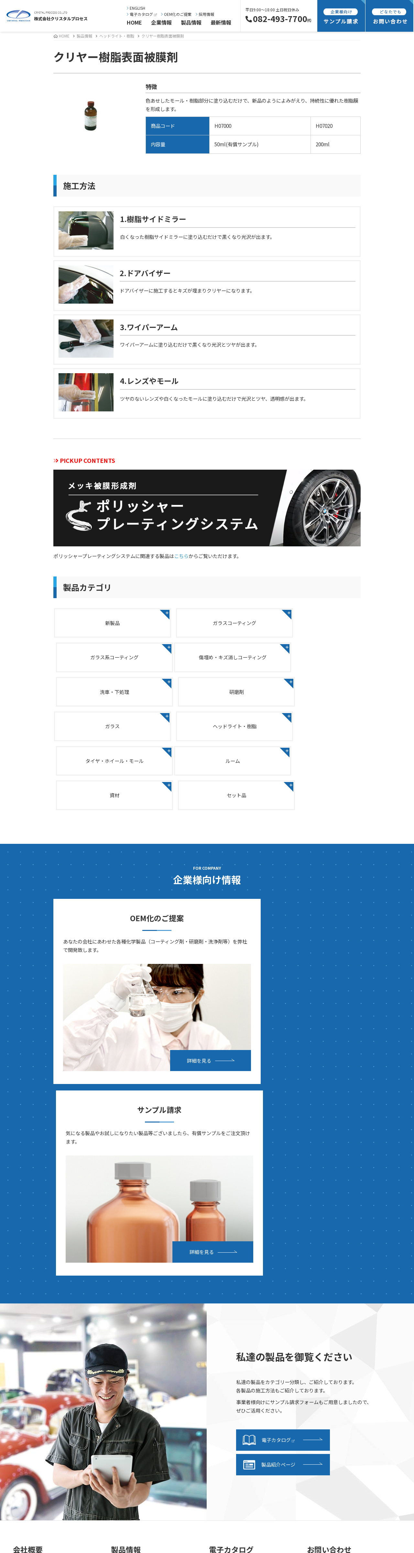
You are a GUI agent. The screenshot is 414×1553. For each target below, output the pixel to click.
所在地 (27, 1317)
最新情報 (221, 22)
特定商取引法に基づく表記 (343, 1349)
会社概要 (29, 1297)
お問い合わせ (328, 1277)
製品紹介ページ (269, 1177)
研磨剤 (311, 658)
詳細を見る (143, 963)
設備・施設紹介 (37, 1379)
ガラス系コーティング (312, 622)
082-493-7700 (278, 18)
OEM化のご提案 (176, 14)
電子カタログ (142, 14)
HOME (134, 22)
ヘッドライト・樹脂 (116, 36)
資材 (207, 729)
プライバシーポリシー (338, 1339)
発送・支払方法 (233, 1329)
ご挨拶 (27, 1277)
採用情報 (205, 14)
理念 (25, 1287)
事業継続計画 (34, 1327)
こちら (181, 555)
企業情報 (161, 22)
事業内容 (29, 1369)
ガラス (102, 694)
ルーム (102, 729)
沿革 (25, 1307)
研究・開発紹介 (37, 1389)
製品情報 (191, 22)
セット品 (311, 729)
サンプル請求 (230, 1319)
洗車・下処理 (207, 658)
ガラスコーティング (207, 622)
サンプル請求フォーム (240, 1339)
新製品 (102, 622)
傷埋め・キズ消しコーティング (102, 658)
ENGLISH (136, 8)
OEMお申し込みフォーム (341, 1287)
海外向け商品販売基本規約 (343, 1359)
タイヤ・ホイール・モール (311, 694)
